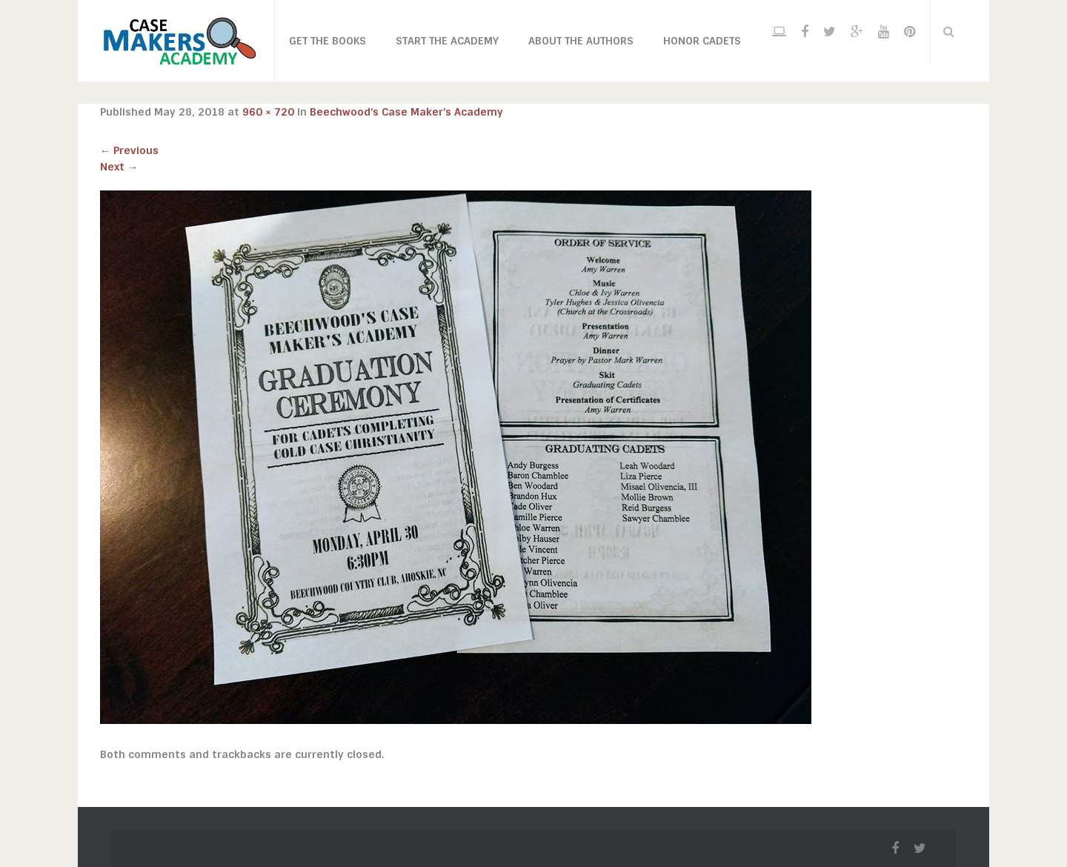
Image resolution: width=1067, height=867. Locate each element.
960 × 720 (268, 112)
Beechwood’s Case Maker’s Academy (406, 112)
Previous (129, 150)
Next (119, 166)
